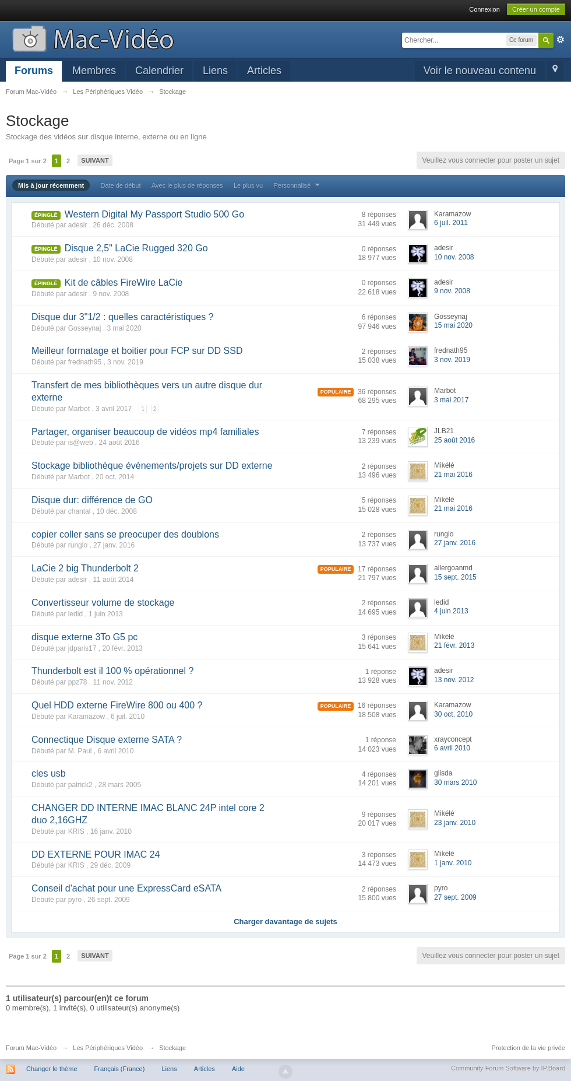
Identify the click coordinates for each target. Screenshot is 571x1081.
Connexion (484, 9)
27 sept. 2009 (455, 897)
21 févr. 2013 (454, 645)
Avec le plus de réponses (187, 185)
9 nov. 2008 (452, 291)
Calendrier (159, 70)
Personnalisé (297, 185)
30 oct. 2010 (453, 714)
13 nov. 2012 (454, 680)
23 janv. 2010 (454, 823)
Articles (264, 70)
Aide (238, 1068)
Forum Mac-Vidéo (31, 1047)
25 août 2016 (454, 440)
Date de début (120, 185)
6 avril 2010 (452, 748)
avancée (560, 39)
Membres (94, 70)
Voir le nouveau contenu (480, 70)
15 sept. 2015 (455, 577)
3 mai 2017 (451, 400)
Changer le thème (51, 1068)
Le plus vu (248, 185)
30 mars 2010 (455, 782)
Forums (34, 70)
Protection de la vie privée (528, 1047)
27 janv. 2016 (454, 543)
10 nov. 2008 (454, 257)
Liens (215, 70)
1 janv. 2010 (453, 863)
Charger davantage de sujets (285, 921)
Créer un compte (536, 9)
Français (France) (119, 1068)
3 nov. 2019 (452, 360)
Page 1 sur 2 (28, 160)
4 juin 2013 (451, 611)
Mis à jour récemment (51, 185)
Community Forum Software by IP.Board (508, 1068)
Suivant (94, 160)
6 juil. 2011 (451, 223)
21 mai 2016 (453, 475)
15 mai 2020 (453, 325)
